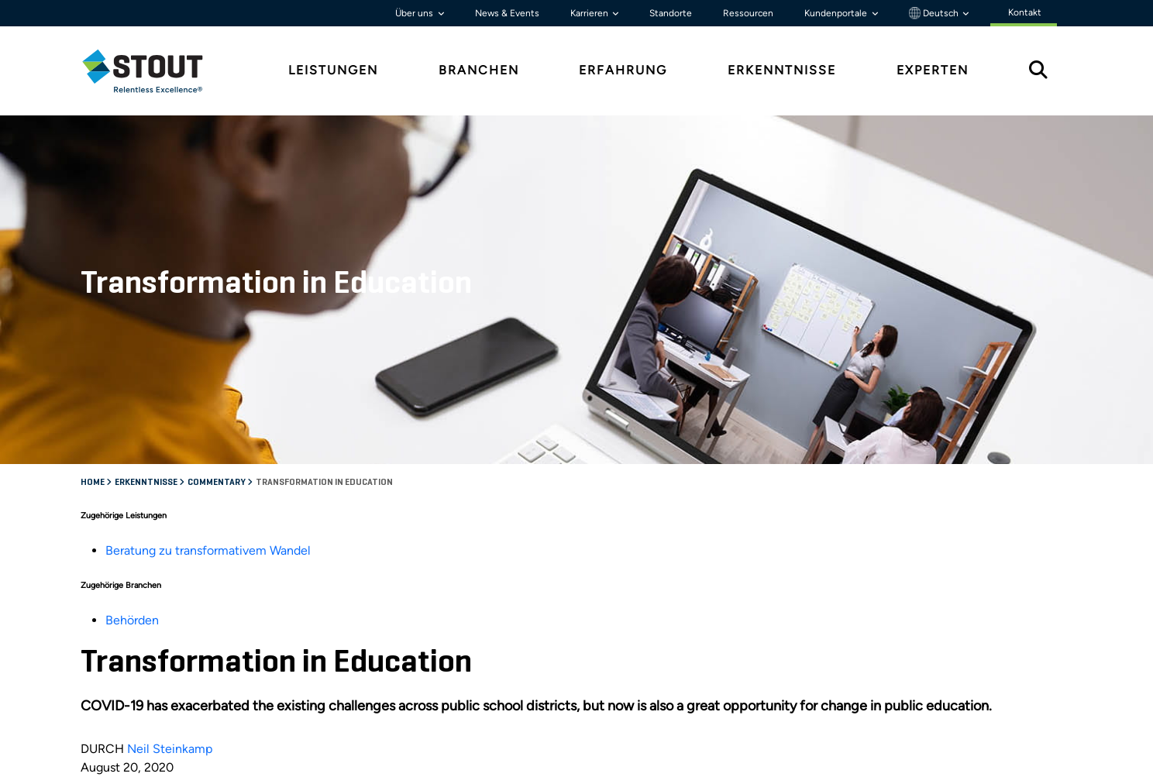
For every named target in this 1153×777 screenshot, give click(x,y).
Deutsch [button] (935, 13)
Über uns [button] (415, 13)
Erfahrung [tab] (623, 70)
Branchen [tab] (479, 70)
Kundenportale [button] (836, 13)
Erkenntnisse (147, 482)
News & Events (507, 13)
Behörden (132, 620)
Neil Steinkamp (169, 748)
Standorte (670, 13)
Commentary (217, 482)
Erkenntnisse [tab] (782, 70)
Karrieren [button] (590, 13)
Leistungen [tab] (333, 70)
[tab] (154, 71)
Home (93, 482)
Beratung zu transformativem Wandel (208, 550)
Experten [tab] (933, 70)
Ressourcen (748, 13)
